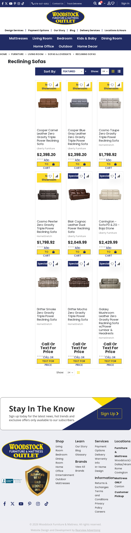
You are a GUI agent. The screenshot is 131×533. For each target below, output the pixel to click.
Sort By (49, 71)
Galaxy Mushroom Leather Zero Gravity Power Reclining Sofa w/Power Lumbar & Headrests (109, 321)
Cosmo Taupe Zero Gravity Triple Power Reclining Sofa (109, 135)
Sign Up (110, 413)
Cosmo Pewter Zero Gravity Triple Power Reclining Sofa (47, 226)
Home (3, 54)
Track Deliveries (74, 3)
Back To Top (98, 372)
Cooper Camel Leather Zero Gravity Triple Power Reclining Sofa (48, 137)
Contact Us (57, 3)
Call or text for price (48, 361)
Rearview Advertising (87, 530)
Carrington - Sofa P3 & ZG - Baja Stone (109, 225)
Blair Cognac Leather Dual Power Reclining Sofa (79, 226)
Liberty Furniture (46, 148)
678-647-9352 (40, 3)
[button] (50, 85)
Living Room (35, 54)
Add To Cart (49, 164)
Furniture (17, 54)
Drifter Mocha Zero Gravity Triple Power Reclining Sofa (78, 314)
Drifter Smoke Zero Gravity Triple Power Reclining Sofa (47, 314)
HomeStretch (106, 145)
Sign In (125, 3)
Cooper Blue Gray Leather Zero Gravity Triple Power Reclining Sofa (78, 137)
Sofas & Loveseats (59, 54)
